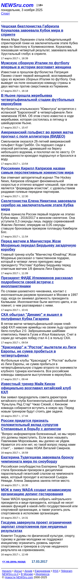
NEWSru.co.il (10, 574)
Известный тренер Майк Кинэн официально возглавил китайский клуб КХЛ (36, 388)
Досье (18, 571)
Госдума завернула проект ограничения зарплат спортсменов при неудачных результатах (36, 526)
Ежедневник (42, 571)
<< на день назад (13, 561)
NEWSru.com (17, 5)
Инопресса (43, 574)
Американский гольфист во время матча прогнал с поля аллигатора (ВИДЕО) (37, 134)
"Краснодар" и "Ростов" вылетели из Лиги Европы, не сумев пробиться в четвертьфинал (38, 351)
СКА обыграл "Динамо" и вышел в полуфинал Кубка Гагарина (31, 317)
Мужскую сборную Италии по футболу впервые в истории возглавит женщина (36, 65)
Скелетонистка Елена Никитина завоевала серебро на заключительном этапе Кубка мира (38, 205)
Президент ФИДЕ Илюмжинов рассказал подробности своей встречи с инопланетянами (37, 282)
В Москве (27, 574)
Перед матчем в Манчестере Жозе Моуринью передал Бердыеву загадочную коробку (38, 245)
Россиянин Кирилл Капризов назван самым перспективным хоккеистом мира (37, 170)
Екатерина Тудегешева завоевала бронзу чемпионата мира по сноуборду (37, 459)
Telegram (66, 571)
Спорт (5, 13)
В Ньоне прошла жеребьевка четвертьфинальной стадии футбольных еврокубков (37, 100)
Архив (28, 571)
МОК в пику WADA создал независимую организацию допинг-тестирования (36, 492)
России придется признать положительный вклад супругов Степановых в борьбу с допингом (31, 425)
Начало (7, 571)
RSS (55, 571)
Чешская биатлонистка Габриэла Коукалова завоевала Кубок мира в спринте (32, 30)
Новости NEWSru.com (19, 577)
